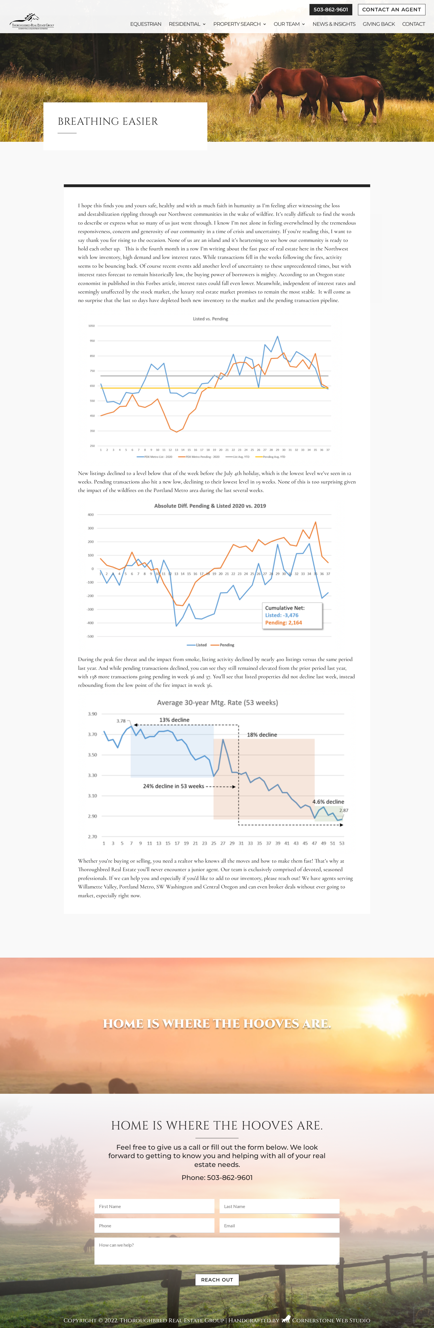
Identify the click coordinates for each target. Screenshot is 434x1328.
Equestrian (145, 24)
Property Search (237, 24)
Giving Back (379, 24)
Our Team (287, 24)
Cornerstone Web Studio (331, 1320)
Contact (413, 24)
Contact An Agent (391, 10)
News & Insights (334, 24)
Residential (184, 24)
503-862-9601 (331, 10)
